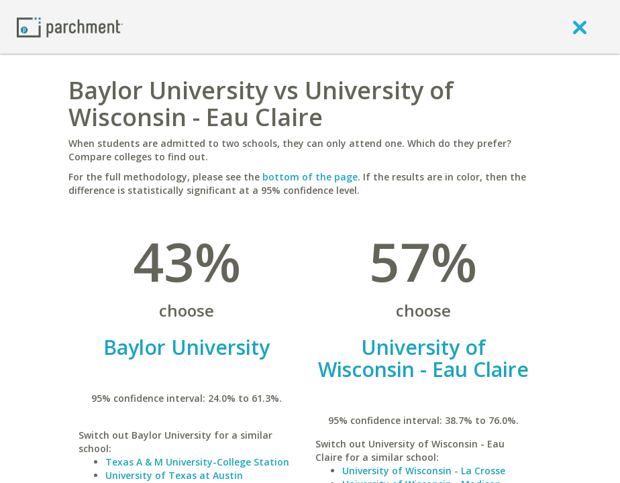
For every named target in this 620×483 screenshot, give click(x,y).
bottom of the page (310, 176)
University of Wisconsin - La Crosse (423, 470)
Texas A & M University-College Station (197, 461)
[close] (579, 27)
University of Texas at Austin (174, 475)
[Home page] (70, 26)
